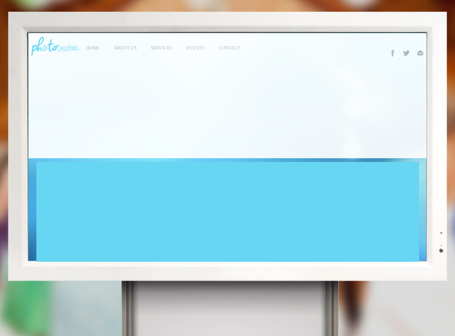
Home (92, 47)
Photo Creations (53, 46)
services (161, 47)
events (195, 47)
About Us (125, 47)
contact (229, 47)
